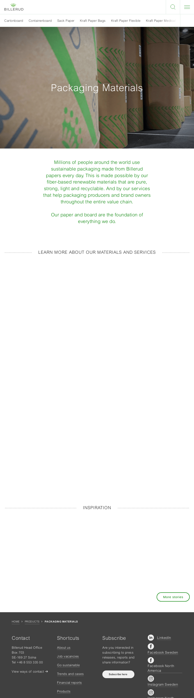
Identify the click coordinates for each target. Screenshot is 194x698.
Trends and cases (70, 674)
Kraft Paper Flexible (126, 20)
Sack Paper (66, 20)
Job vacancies (68, 656)
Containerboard (40, 20)
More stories (173, 597)
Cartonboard (13, 20)
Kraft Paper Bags (93, 20)
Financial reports (69, 682)
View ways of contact (28, 671)
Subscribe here (118, 674)
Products (32, 621)
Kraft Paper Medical (161, 20)
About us (64, 647)
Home (16, 621)
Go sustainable (68, 665)
